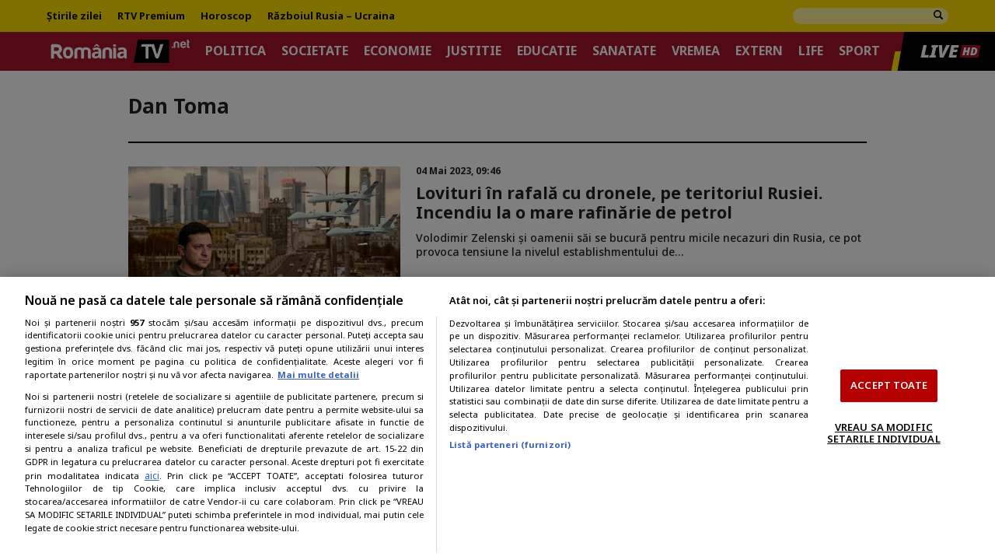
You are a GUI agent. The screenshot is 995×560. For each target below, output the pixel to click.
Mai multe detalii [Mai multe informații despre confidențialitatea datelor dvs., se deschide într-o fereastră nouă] (318, 374)
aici (152, 475)
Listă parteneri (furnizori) (510, 444)
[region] (497, 418)
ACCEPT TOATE (888, 385)
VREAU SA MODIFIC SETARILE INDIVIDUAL (883, 433)
